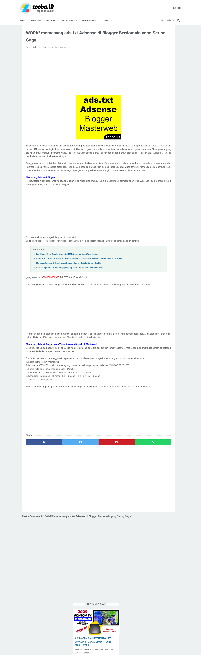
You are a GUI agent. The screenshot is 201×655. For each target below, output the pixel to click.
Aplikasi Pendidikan (157, 173)
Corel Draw (143, 183)
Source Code (168, 221)
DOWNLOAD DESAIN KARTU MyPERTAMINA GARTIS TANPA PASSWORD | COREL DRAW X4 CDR (157, 107)
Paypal (149, 199)
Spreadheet (144, 226)
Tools (154, 226)
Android (142, 173)
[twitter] (62, 484)
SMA (155, 215)
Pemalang (159, 199)
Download (165, 183)
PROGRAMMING (91, 20)
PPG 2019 (150, 205)
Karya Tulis (163, 189)
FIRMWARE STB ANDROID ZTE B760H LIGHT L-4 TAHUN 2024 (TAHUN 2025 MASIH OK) (155, 86)
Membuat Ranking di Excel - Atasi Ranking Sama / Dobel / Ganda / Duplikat (69, 288)
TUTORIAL (52, 20)
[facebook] (170, 8)
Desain (154, 183)
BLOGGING (38, 20)
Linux (159, 194)
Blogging (156, 178)
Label (151, 194)
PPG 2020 (162, 205)
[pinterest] (87, 484)
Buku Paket (168, 178)
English (152, 189)
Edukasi (142, 189)
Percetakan (172, 199)
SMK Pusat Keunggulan (149, 221)
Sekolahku (167, 210)
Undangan (161, 231)
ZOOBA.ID (100, 651)
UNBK (151, 231)
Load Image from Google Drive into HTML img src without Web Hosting (67, 275)
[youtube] (176, 8)
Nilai (141, 199)
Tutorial (142, 231)
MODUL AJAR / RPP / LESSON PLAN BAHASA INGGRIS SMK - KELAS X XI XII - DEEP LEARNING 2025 (157, 128)
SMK (162, 215)
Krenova (142, 194)
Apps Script (144, 178)
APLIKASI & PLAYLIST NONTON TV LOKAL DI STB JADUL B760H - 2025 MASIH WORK (157, 65)
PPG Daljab (144, 210)
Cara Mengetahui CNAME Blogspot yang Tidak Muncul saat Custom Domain (69, 292)
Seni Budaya (144, 215)
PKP (141, 205)
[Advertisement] (74, 75)
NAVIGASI (109, 20)
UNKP (172, 231)
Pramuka (156, 210)
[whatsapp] (111, 484)
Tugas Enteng (166, 226)
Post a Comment (62, 51)
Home (24, 20)
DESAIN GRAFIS (70, 20)
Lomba (169, 194)
